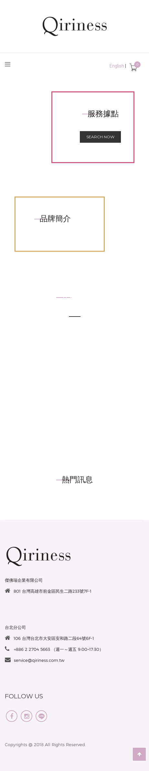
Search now (100, 136)
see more (74, 325)
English (117, 65)
